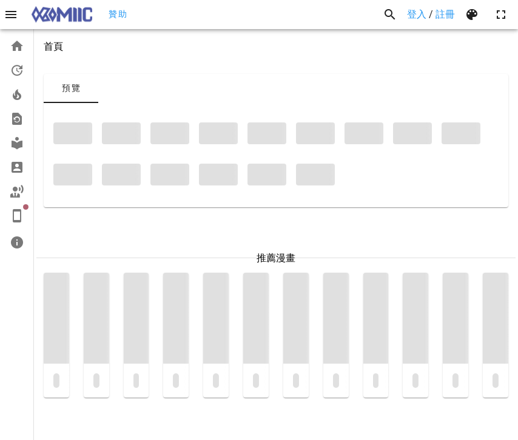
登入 (416, 14)
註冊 (445, 14)
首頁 (53, 46)
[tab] (71, 88)
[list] (16, 144)
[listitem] (17, 46)
